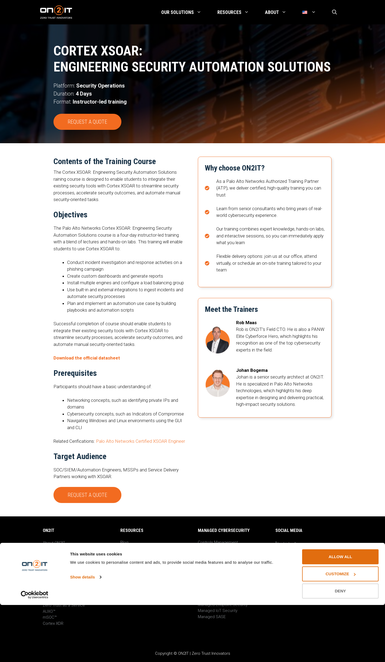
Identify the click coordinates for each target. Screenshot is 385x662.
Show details (82, 634)
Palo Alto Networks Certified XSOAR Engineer (140, 441)
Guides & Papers (135, 566)
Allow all (340, 613)
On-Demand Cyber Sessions (145, 554)
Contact (50, 561)
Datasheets (130, 572)
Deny (340, 648)
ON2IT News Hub (58, 549)
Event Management (215, 554)
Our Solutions (185, 12)
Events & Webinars (137, 548)
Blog (124, 542)
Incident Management (217, 560)
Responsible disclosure (64, 573)
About (279, 12)
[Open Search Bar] (334, 12)
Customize (341, 631)
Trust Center (54, 579)
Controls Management (218, 542)
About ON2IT (54, 542)
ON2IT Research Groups (142, 560)
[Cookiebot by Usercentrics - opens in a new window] (34, 652)
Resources (237, 12)
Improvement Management (222, 566)
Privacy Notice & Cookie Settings (72, 567)
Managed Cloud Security (220, 598)
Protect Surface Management (225, 548)
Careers (50, 555)
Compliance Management (221, 572)
